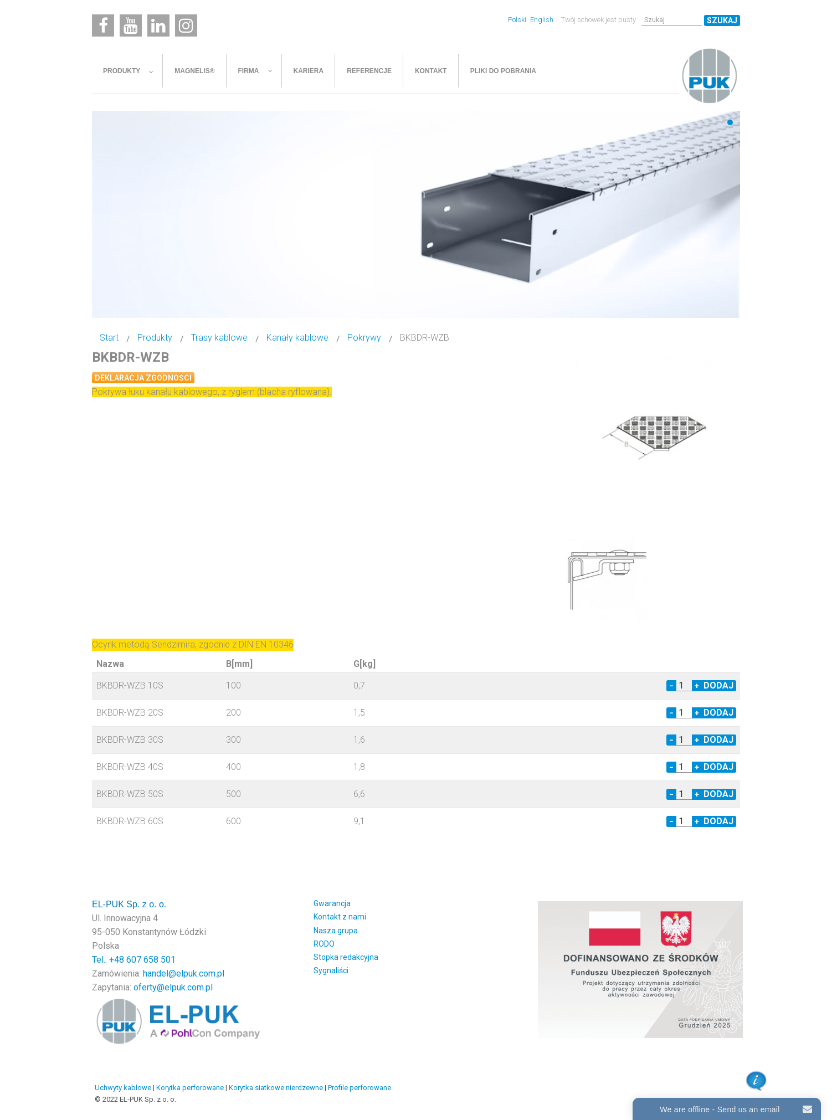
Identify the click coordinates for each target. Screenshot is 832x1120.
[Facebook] (103, 25)
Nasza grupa (336, 930)
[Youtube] (131, 25)
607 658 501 (151, 959)
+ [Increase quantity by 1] (697, 685)
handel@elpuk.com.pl (183, 973)
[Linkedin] (158, 25)
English (541, 20)
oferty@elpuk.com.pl (173, 987)
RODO (324, 943)
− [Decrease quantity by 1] (671, 685)
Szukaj (722, 20)
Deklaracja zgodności (143, 377)
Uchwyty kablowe (123, 1087)
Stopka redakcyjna (346, 957)
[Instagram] (186, 25)
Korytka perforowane (190, 1087)
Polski (518, 20)
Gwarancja (332, 903)
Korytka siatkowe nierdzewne (276, 1087)
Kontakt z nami (340, 916)
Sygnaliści (331, 970)
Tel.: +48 (109, 959)
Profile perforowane (359, 1087)
